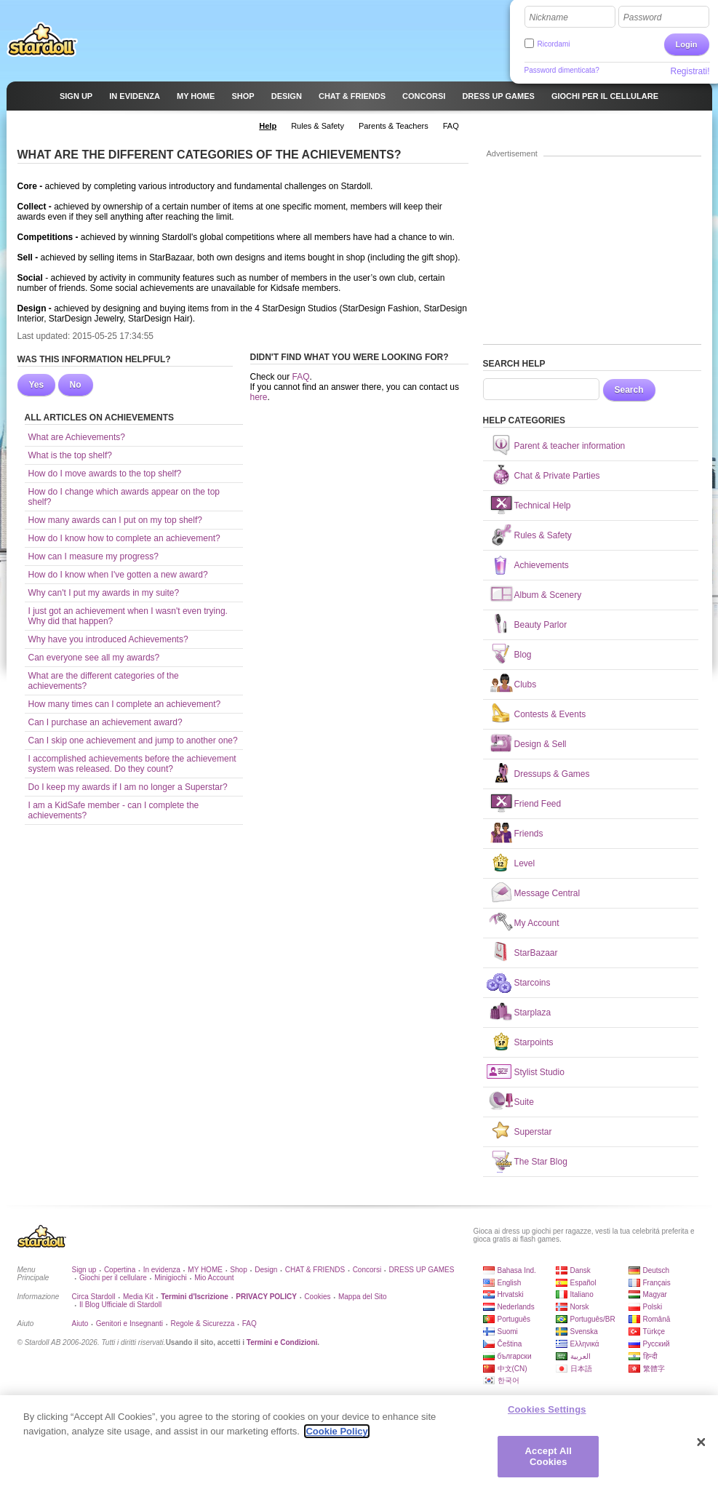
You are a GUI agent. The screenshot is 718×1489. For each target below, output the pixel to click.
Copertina (119, 1270)
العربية (580, 1356)
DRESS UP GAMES (422, 1270)
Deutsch (656, 1270)
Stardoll (42, 39)
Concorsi (367, 1270)
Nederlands (516, 1307)
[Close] (701, 1446)
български (515, 1356)
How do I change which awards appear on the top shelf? (124, 497)
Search (629, 390)
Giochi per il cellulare (113, 1278)
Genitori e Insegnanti (129, 1324)
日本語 (581, 1369)
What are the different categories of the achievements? (103, 681)
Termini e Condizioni (282, 1342)
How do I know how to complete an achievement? (124, 538)
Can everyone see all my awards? (94, 657)
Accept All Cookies (548, 1461)
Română (657, 1319)
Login (687, 44)
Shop (238, 1270)
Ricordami (554, 44)
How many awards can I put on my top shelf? (115, 520)
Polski (653, 1307)
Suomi (508, 1332)
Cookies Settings (547, 1413)
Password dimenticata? (561, 70)
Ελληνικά (584, 1344)
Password (642, 17)
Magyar (655, 1294)
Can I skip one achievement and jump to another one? (133, 740)
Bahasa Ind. (517, 1270)
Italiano (582, 1294)
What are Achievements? (76, 437)
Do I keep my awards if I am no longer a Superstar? (128, 787)
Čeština (510, 1344)
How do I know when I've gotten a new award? (118, 575)
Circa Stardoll (94, 1297)
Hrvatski (511, 1294)
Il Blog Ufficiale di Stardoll (120, 1305)
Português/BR (592, 1319)
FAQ (301, 377)
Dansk (580, 1270)
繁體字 (654, 1369)
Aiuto (80, 1324)
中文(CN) (512, 1369)
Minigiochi (170, 1278)
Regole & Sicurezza (202, 1324)
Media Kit (138, 1297)
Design (266, 1270)
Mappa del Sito (362, 1297)
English (510, 1283)
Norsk (579, 1307)
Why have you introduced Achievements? (108, 639)
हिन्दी (650, 1356)
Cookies (317, 1297)
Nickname (549, 17)
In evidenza (161, 1270)
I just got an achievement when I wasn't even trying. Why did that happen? (128, 616)
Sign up (84, 1270)
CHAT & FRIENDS (315, 1270)
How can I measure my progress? (93, 556)
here (259, 397)
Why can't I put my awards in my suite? (104, 593)
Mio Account (214, 1278)
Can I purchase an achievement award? (105, 722)
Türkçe (654, 1332)
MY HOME (205, 1270)
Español (583, 1283)
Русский (656, 1344)
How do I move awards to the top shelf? (105, 473)
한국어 (508, 1380)
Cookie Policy (336, 1435)
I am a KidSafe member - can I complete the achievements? (113, 810)
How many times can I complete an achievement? (124, 704)
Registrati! (689, 71)
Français (657, 1283)
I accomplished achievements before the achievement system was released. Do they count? (132, 764)
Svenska (584, 1332)
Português (514, 1319)
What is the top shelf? (70, 455)
